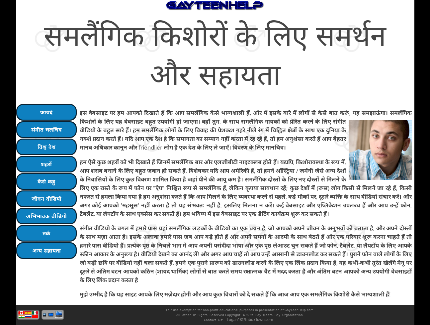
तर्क (46, 233)
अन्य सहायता (46, 250)
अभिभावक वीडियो (46, 216)
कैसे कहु (46, 181)
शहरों (46, 164)
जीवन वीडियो (46, 198)
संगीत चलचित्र (46, 129)
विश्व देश (46, 147)
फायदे (46, 112)
